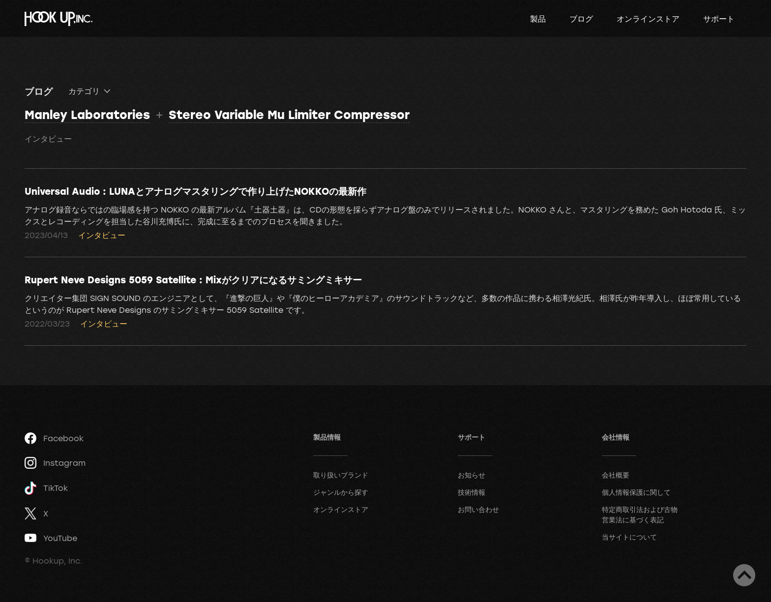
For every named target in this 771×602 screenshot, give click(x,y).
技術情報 (471, 492)
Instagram (55, 463)
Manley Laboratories (87, 114)
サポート (719, 18)
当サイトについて (629, 537)
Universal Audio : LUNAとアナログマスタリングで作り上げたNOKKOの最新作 (195, 190)
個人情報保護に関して (636, 492)
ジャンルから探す (340, 492)
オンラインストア (648, 18)
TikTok (46, 488)
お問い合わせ (478, 509)
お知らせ (471, 475)
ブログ (581, 18)
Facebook (54, 438)
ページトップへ (744, 575)
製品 (538, 18)
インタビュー (48, 138)
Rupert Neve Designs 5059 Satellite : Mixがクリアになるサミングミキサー (193, 279)
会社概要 (615, 475)
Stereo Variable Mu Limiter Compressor (289, 114)
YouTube (51, 538)
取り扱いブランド (340, 475)
